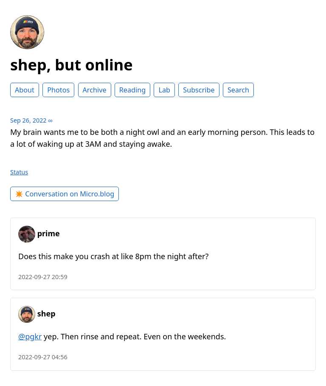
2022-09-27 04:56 (42, 357)
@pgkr (30, 336)
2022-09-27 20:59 (42, 277)
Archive (95, 90)
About (24, 90)
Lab (164, 90)
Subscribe (198, 90)
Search (238, 90)
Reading (132, 90)
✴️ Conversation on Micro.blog (64, 194)
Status (19, 172)
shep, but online (71, 64)
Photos (58, 90)
